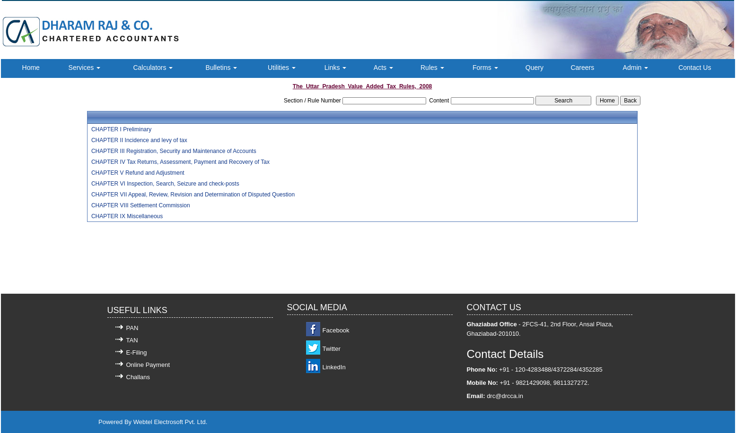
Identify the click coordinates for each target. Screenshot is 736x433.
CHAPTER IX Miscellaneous (127, 216)
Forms (485, 67)
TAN (132, 340)
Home (31, 67)
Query (534, 67)
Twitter (332, 348)
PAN (132, 327)
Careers (582, 67)
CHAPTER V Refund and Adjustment (137, 173)
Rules (432, 67)
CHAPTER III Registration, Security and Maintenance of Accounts (173, 151)
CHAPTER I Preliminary (121, 129)
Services (85, 67)
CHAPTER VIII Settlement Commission (140, 205)
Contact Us (694, 67)
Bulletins (221, 67)
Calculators (153, 67)
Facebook (336, 330)
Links (335, 67)
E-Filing (136, 352)
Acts (383, 67)
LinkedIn (334, 367)
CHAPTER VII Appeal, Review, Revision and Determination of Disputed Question (193, 194)
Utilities (282, 67)
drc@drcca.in (505, 395)
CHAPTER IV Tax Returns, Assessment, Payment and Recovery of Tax (180, 162)
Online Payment (148, 364)
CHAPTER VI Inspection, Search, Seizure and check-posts (165, 183)
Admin (635, 67)
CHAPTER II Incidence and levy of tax (139, 140)
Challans (138, 377)
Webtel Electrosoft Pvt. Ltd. (170, 421)
